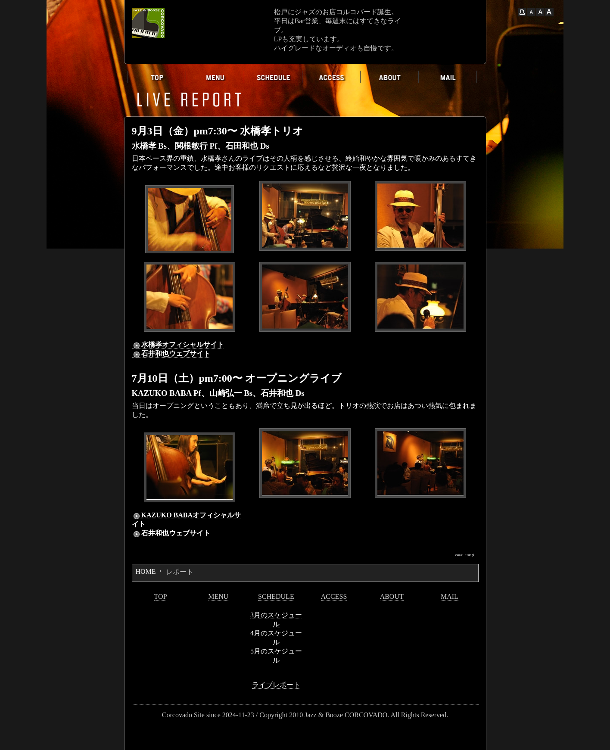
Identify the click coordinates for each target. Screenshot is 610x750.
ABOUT (392, 596)
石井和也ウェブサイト (171, 354)
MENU (218, 596)
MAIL (449, 596)
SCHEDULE (276, 596)
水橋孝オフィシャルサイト (178, 345)
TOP (160, 596)
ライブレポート (276, 684)
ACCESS (334, 596)
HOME (146, 571)
